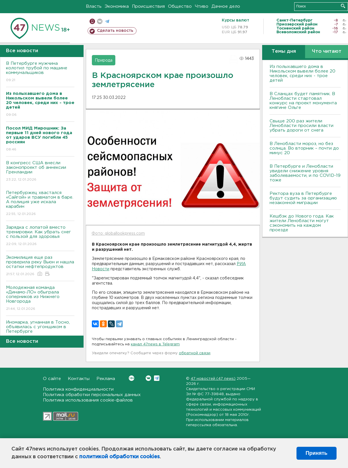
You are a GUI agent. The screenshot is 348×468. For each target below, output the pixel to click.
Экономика (117, 6)
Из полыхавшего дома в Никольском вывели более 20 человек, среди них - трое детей (302, 73)
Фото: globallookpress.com (118, 233)
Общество (180, 6)
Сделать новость (115, 30)
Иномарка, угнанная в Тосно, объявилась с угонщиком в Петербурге (40, 330)
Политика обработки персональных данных (92, 395)
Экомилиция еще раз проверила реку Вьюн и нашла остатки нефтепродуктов (40, 266)
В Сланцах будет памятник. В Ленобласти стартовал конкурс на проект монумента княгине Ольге (303, 100)
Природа (103, 60)
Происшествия (148, 6)
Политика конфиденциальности (78, 389)
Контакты (79, 379)
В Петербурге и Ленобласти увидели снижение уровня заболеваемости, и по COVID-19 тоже (305, 173)
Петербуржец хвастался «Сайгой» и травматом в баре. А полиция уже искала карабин (40, 203)
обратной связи (194, 353)
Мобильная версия (92, 21)
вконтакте (99, 21)
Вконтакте (131, 378)
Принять (316, 453)
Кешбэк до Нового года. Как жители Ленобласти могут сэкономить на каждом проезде (302, 223)
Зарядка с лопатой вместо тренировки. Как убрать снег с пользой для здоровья (40, 236)
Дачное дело (225, 6)
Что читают (326, 51)
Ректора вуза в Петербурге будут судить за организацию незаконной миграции (303, 198)
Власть (94, 6)
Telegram (156, 378)
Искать (343, 6)
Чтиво (201, 6)
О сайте (52, 379)
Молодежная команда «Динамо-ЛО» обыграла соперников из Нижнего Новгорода (40, 298)
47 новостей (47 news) (213, 378)
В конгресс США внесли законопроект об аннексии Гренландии (40, 171)
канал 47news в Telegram (155, 344)
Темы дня (284, 51)
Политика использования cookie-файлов (88, 400)
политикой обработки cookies (119, 457)
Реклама (105, 379)
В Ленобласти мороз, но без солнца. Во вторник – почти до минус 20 (304, 148)
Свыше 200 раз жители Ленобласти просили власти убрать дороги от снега (301, 125)
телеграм (107, 21)
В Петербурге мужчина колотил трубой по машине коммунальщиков (40, 72)
